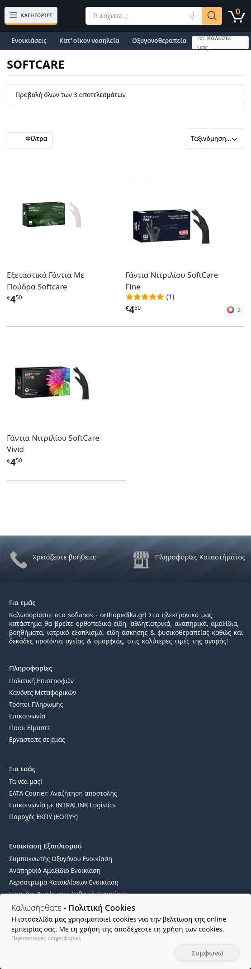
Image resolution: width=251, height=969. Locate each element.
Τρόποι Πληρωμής (36, 704)
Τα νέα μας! (25, 781)
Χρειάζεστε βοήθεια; (64, 556)
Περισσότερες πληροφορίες (46, 938)
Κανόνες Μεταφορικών (42, 692)
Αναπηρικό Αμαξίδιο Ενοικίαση (54, 870)
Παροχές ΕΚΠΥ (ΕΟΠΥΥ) (43, 816)
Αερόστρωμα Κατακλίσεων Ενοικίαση (63, 882)
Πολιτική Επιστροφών (41, 680)
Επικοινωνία (27, 716)
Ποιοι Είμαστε (29, 727)
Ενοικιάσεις (29, 40)
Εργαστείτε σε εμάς (37, 739)
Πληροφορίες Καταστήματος (200, 556)
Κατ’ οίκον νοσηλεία (89, 40)
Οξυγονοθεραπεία (159, 40)
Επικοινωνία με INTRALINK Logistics (62, 805)
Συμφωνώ (207, 952)
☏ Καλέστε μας (214, 42)
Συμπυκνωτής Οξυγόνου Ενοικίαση (60, 858)
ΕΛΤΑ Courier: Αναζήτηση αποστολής (63, 793)
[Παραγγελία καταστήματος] (215, 138)
